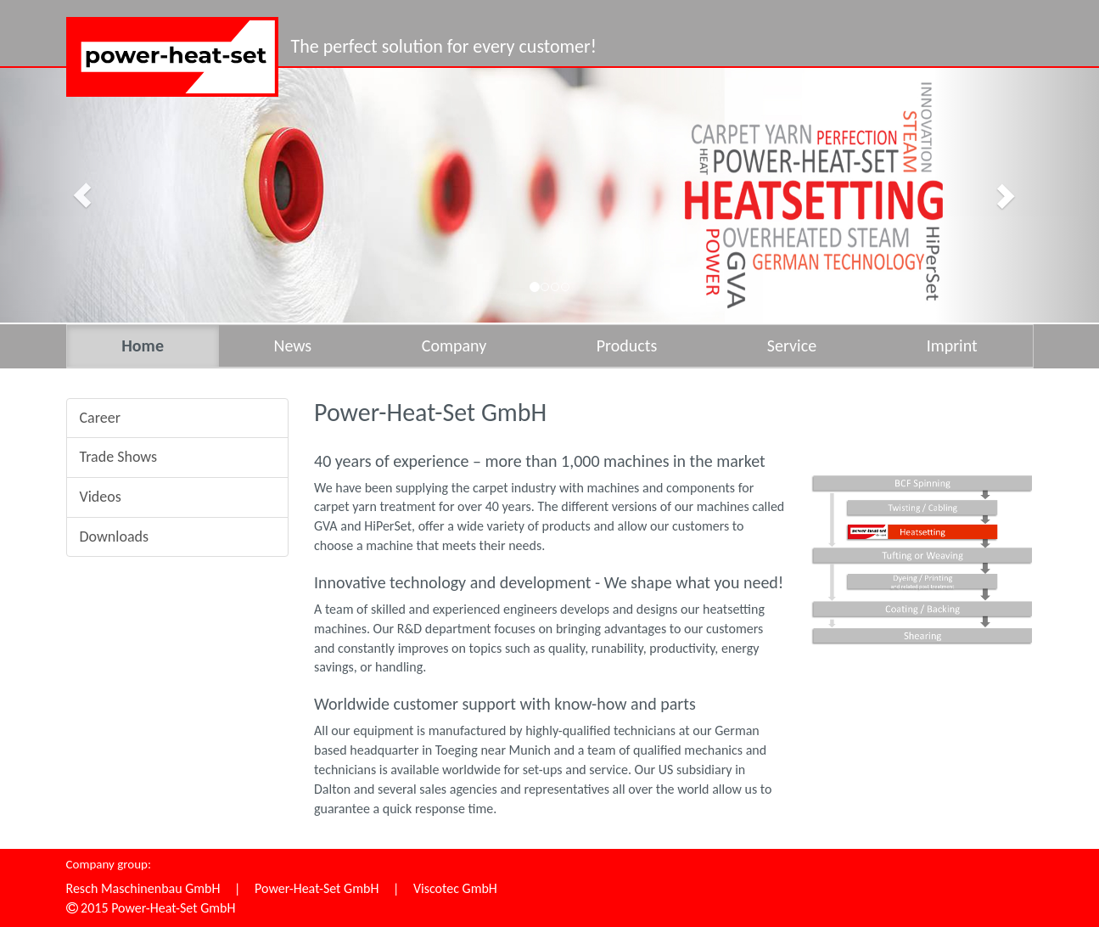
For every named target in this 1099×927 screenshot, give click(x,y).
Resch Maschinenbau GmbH (143, 888)
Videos (100, 496)
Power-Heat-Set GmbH (316, 888)
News (292, 345)
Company (454, 345)
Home (142, 345)
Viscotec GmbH (455, 888)
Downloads (114, 536)
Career (100, 417)
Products (627, 345)
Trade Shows (119, 456)
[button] (82, 195)
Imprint (952, 345)
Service (791, 345)
